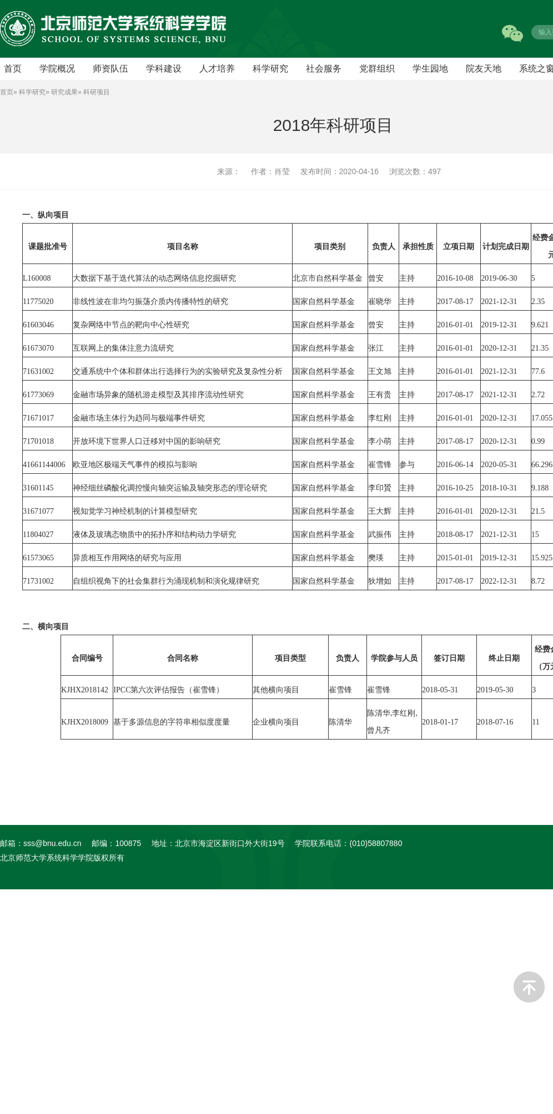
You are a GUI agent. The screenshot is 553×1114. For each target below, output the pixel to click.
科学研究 (270, 68)
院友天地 (483, 68)
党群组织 (377, 68)
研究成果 (64, 92)
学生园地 (430, 68)
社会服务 (323, 68)
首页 (6, 92)
